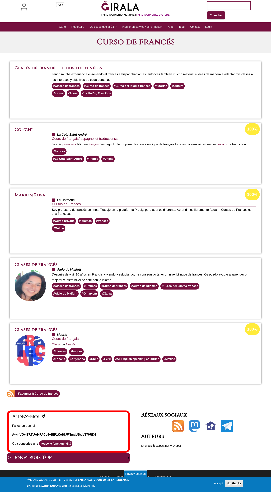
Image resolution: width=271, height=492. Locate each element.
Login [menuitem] (208, 27)
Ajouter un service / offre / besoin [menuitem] (142, 27)
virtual (59, 94)
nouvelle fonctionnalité (57, 448)
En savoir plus (145, 107)
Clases (56, 347)
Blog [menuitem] (182, 27)
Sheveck (147, 450)
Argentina (79, 363)
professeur (69, 145)
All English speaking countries (142, 363)
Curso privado (65, 223)
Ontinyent (92, 296)
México (176, 363)
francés (60, 152)
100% (252, 130)
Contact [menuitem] (195, 27)
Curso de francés (100, 86)
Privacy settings (135, 473)
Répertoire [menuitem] (77, 27)
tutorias (168, 86)
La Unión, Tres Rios (99, 94)
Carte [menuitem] (62, 27)
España (60, 363)
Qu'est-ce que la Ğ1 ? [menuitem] (103, 27)
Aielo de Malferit (67, 296)
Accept (217, 484)
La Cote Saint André (70, 160)
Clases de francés (68, 86)
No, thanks (233, 484)
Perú (110, 363)
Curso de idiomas (150, 289)
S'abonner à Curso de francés (39, 398)
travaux (224, 145)
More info (89, 485)
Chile (97, 363)
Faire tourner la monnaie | (135, 14)
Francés (94, 289)
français (95, 145)
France (96, 160)
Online (112, 160)
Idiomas (88, 223)
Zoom (75, 94)
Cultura (185, 86)
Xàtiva (110, 296)
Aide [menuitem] (171, 27)
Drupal (179, 450)
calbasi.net (164, 450)
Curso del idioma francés (137, 86)
